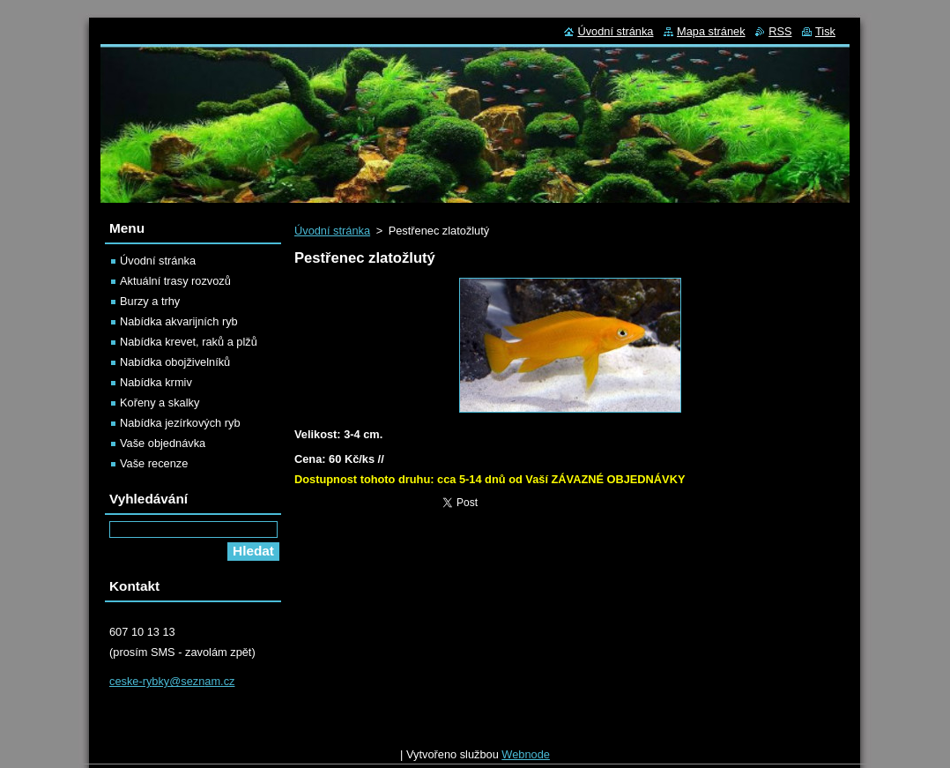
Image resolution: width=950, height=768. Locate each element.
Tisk (825, 31)
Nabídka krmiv (156, 382)
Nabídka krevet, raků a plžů (188, 341)
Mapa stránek (711, 31)
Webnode (525, 758)
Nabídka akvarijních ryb (179, 321)
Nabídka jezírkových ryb (180, 422)
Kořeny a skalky (159, 402)
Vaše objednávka (162, 443)
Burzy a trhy (150, 301)
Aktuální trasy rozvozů (175, 280)
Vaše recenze (154, 463)
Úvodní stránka (332, 230)
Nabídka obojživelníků (175, 362)
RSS (779, 31)
